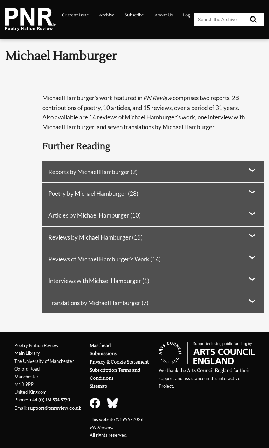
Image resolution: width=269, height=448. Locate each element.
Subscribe (134, 15)
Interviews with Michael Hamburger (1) (98, 280)
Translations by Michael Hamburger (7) (98, 302)
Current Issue (75, 15)
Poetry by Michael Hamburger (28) (93, 193)
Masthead (100, 346)
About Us (163, 15)
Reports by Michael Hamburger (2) (93, 171)
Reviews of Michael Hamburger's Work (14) (104, 259)
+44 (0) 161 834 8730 (49, 400)
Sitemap (98, 386)
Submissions (103, 354)
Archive (107, 15)
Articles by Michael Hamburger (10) (94, 215)
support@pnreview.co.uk (54, 408)
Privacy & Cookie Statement (119, 362)
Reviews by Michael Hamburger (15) (95, 237)
